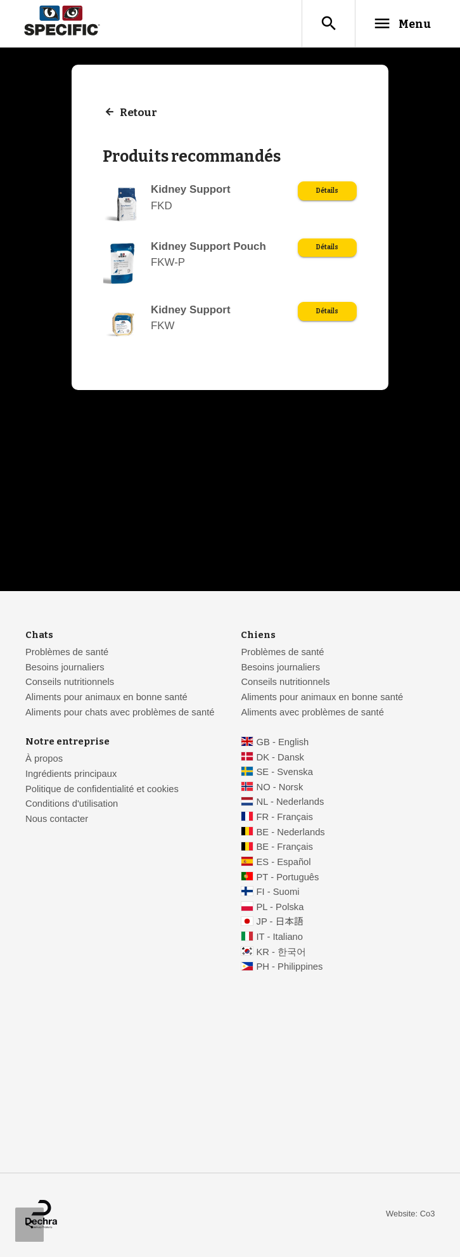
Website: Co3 (410, 1214)
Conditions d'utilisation (71, 804)
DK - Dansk (280, 758)
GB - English (283, 743)
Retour (138, 113)
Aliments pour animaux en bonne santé (106, 698)
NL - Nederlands (290, 802)
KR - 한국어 (282, 953)
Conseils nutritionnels (69, 682)
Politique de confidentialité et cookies (102, 790)
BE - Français (285, 847)
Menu (402, 23)
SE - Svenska (285, 772)
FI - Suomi (278, 892)
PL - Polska (280, 907)
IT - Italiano (280, 937)
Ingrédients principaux (71, 774)
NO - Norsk (280, 788)
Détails (327, 191)
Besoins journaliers (65, 668)
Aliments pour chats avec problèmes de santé (119, 713)
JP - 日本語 (280, 922)
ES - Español (284, 862)
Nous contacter (56, 819)
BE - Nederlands (291, 833)
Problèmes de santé (66, 653)
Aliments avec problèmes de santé (312, 713)
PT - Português (288, 878)
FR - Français (285, 817)
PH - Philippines (290, 967)
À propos (44, 759)
